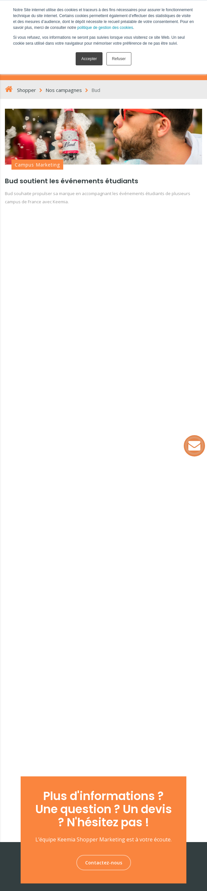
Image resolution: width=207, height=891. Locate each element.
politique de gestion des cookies (105, 27)
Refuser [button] (119, 58)
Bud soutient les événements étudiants (71, 181)
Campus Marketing (37, 165)
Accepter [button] (89, 58)
